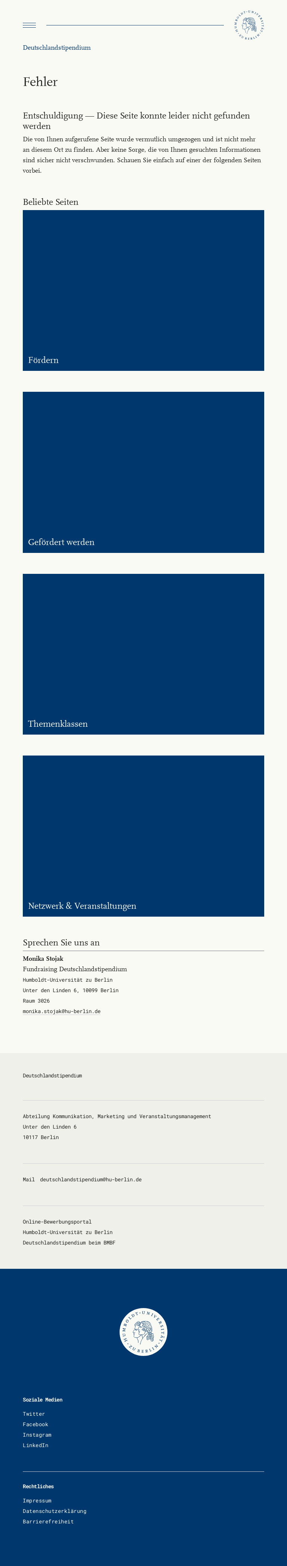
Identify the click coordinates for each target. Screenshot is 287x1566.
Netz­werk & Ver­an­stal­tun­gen (82, 906)
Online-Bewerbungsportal (57, 1221)
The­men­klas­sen (58, 724)
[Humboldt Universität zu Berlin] (249, 25)
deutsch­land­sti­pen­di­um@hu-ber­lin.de (91, 1179)
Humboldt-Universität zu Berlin (67, 1232)
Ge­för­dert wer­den (61, 542)
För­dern (43, 360)
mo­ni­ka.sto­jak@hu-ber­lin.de (62, 1011)
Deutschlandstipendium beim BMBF (69, 1242)
